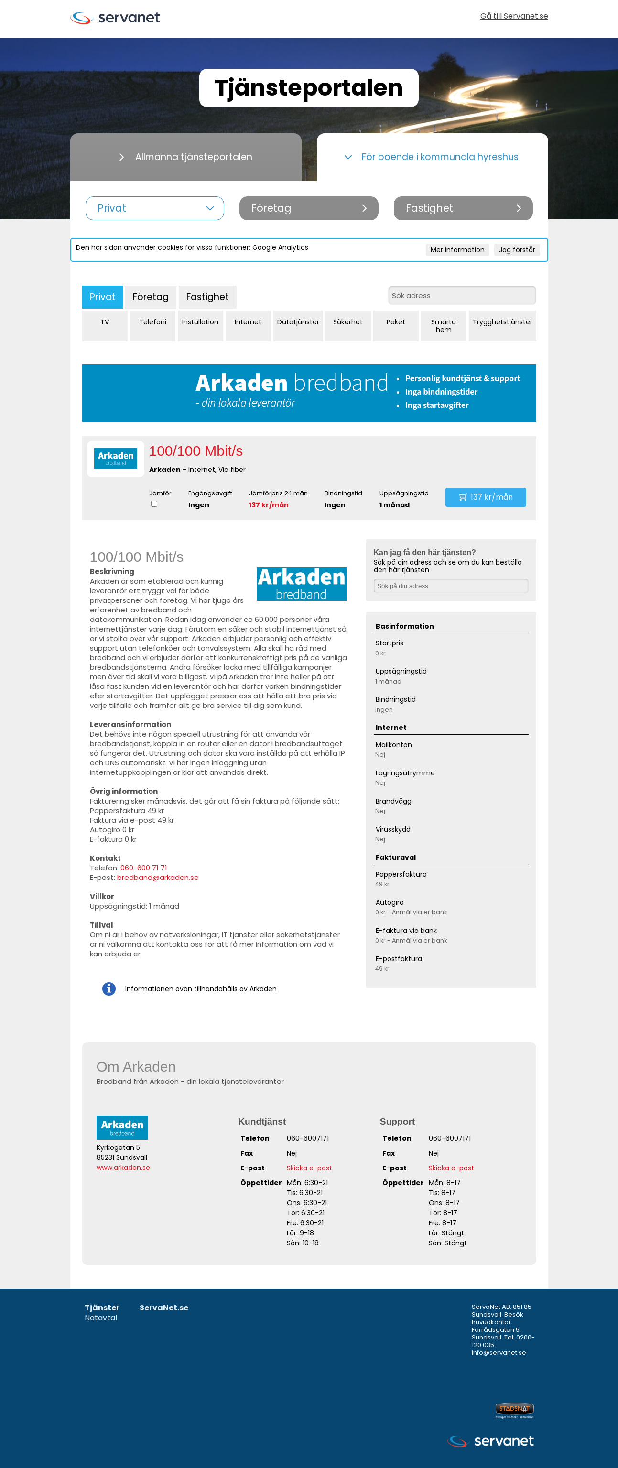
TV (104, 322)
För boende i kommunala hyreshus (431, 156)
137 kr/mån (269, 505)
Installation (200, 322)
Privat (103, 296)
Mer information (458, 250)
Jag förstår (517, 250)
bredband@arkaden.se (158, 877)
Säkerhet (348, 322)
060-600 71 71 (143, 868)
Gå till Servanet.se (514, 16)
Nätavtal (101, 1318)
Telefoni (152, 322)
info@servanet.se (499, 1352)
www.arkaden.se (123, 1167)
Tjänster (102, 1308)
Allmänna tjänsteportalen (185, 156)
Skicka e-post (309, 1168)
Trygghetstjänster (502, 322)
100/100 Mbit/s (196, 451)
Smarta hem (443, 325)
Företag (151, 296)
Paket (396, 322)
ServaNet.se (164, 1308)
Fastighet (207, 296)
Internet (248, 322)
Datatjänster (298, 322)
